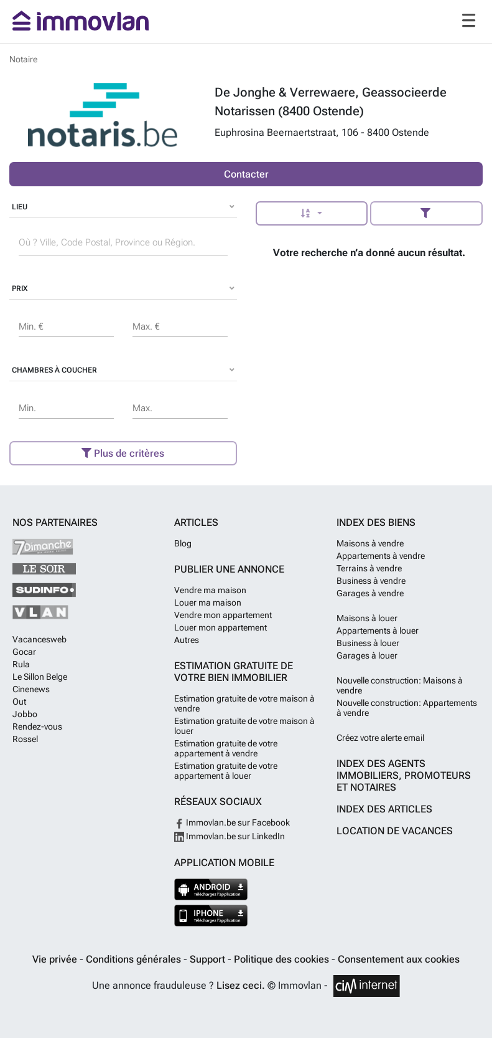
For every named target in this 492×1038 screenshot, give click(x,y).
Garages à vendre (370, 593)
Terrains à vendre (369, 568)
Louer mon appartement (220, 627)
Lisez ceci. (240, 985)
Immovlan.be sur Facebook (232, 822)
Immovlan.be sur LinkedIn (229, 836)
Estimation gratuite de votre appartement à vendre (225, 748)
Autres (186, 640)
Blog (183, 543)
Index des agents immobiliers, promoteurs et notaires (404, 775)
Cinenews (31, 689)
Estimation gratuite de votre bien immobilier (233, 671)
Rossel (25, 739)
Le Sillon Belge (39, 677)
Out (19, 702)
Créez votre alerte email (380, 738)
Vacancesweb (39, 639)
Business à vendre (371, 581)
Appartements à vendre (381, 556)
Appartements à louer (378, 631)
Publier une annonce (229, 569)
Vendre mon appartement (223, 615)
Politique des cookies (283, 959)
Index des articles (384, 809)
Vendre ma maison (210, 590)
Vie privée (56, 959)
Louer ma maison (207, 602)
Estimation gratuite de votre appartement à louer (225, 771)
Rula (21, 664)
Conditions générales (134, 959)
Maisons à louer (367, 618)
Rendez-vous (37, 726)
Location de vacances (395, 831)
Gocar (24, 652)
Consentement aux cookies (399, 959)
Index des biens (376, 522)
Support (209, 959)
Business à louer (368, 643)
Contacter (246, 174)
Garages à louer (367, 655)
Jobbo (24, 714)
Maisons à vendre (370, 543)
